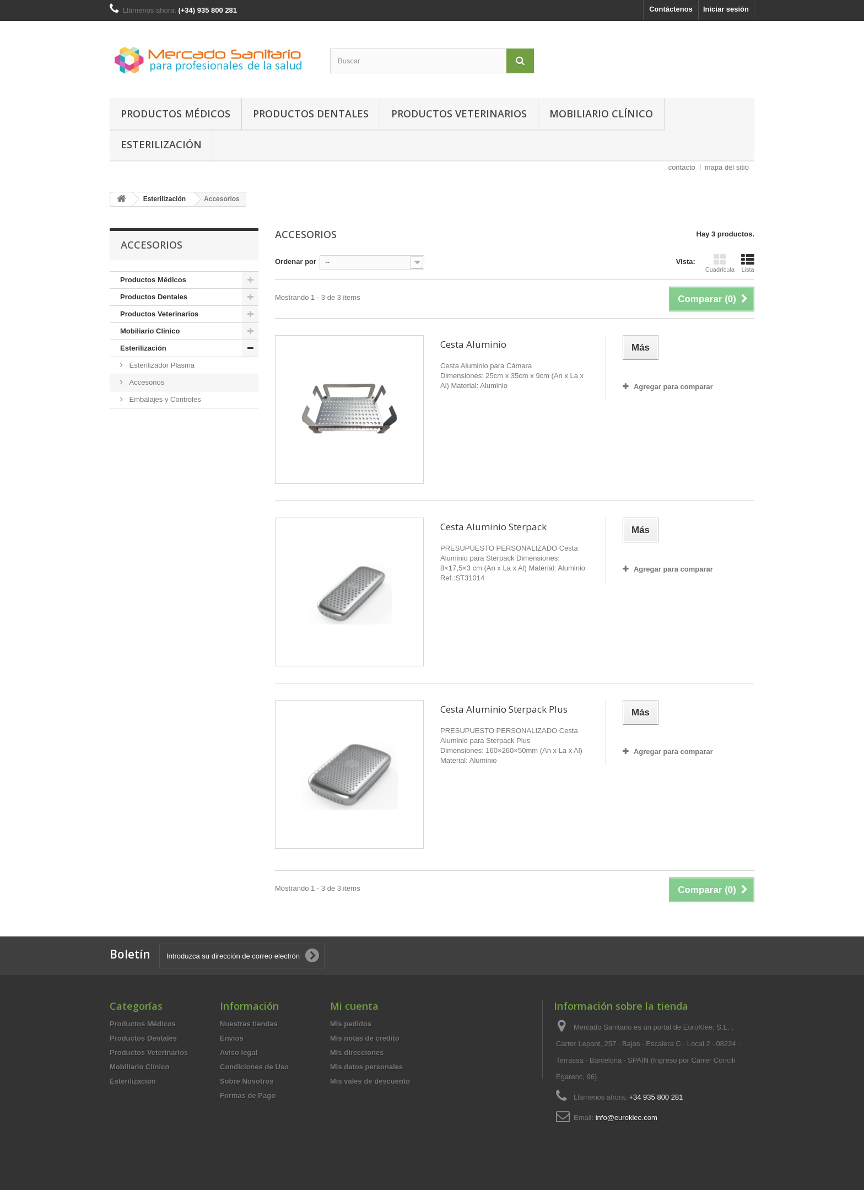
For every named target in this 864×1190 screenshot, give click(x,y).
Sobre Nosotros (247, 1081)
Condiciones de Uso (254, 1067)
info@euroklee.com (626, 1117)
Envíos (232, 1038)
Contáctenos (671, 9)
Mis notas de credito (364, 1038)
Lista (747, 263)
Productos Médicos (175, 113)
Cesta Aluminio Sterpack (493, 526)
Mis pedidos (350, 1024)
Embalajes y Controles (164, 399)
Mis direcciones (357, 1052)
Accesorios (145, 382)
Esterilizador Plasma (161, 365)
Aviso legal (238, 1052)
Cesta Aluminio (473, 344)
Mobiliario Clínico (601, 113)
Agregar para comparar (673, 387)
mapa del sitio (727, 167)
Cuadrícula (720, 263)
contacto (681, 167)
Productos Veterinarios (459, 113)
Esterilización (161, 144)
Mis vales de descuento (370, 1081)
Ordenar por (295, 261)
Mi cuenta (354, 1006)
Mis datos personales (366, 1067)
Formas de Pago (248, 1095)
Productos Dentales (311, 113)
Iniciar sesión (726, 9)
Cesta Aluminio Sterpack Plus (504, 709)
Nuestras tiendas (249, 1024)
